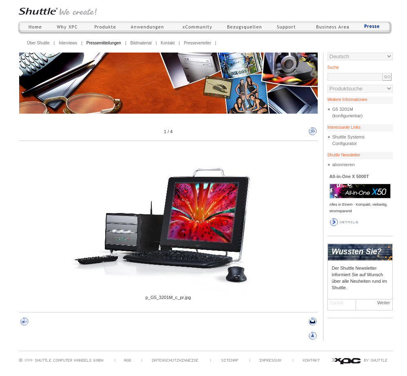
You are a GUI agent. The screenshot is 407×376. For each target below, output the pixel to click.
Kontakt (168, 43)
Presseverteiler (197, 43)
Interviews (68, 43)
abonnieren (343, 164)
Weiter (383, 302)
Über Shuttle (38, 43)
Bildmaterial (140, 43)
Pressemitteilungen (103, 43)
